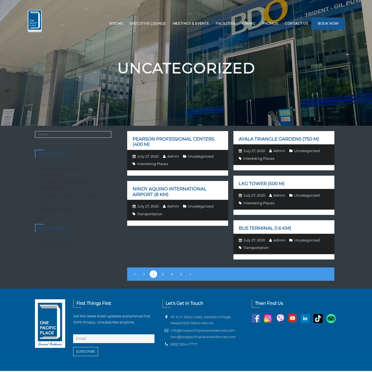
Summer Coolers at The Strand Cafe (70, 199)
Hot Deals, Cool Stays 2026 (66, 182)
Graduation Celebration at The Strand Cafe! (70, 172)
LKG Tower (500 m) (262, 184)
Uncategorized (201, 157)
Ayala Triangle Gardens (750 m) (279, 139)
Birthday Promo (56, 209)
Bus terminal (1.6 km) (265, 229)
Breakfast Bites (55, 189)
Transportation (149, 215)
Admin (173, 157)
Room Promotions (57, 243)
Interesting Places (152, 164)
